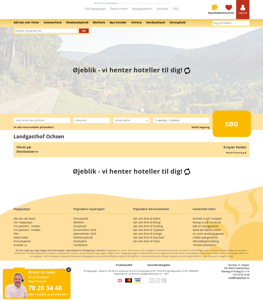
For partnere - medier (27, 229)
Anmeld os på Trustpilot (207, 221)
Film (16, 236)
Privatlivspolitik (124, 267)
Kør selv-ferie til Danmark (148, 240)
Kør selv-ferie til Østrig (146, 225)
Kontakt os (20, 247)
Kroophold (79, 229)
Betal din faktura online (207, 232)
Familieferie (80, 247)
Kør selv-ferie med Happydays (106, 3)
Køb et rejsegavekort (205, 229)
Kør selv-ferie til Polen (146, 244)
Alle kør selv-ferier (25, 221)
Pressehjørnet (22, 244)
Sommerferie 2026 (84, 232)
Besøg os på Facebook (207, 225)
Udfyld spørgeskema (205, 240)
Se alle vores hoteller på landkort (34, 130)
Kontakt (162, 9)
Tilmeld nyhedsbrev (204, 247)
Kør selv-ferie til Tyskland (148, 232)
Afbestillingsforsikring (206, 244)
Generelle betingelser (159, 267)
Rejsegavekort (142, 9)
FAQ (175, 9)
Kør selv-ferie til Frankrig (148, 229)
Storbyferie (80, 244)
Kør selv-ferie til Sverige (147, 236)
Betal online (118, 9)
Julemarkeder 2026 (84, 236)
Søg (226, 125)
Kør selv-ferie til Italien (146, 221)
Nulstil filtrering (236, 155)
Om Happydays (95, 9)
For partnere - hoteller (27, 232)
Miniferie (78, 225)
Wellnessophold (83, 240)
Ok (84, 33)
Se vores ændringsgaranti (208, 236)
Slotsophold (80, 221)
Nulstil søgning (201, 130)
